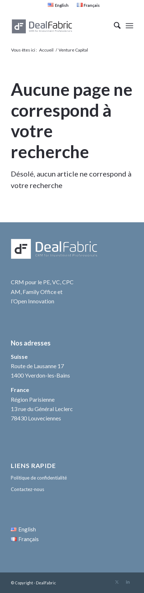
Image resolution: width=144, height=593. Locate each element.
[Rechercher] (114, 25)
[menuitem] (58, 5)
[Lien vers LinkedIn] (127, 581)
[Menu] (129, 25)
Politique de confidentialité (39, 478)
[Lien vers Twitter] (117, 581)
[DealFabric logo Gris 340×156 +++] (60, 25)
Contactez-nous (27, 489)
